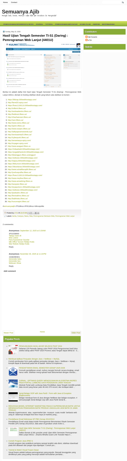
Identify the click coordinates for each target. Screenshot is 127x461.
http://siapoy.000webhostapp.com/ (21, 161)
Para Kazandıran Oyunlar (19, 240)
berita (14, 216)
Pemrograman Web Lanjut (64, 216)
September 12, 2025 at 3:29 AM (33, 231)
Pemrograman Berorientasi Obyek (18, 24)
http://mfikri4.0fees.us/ (17, 108)
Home (5, 2)
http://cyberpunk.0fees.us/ (18, 137)
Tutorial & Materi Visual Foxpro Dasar (24, 450)
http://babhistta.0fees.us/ (18, 199)
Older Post (76, 333)
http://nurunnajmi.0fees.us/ (18, 201)
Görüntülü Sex (15, 261)
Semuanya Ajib (20, 12)
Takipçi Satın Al (15, 236)
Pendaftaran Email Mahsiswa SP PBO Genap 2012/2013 (32, 419)
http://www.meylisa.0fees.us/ (19, 178)
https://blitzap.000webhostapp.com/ (22, 100)
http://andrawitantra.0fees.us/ (19, 111)
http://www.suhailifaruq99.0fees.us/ (22, 169)
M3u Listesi (13, 238)
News (26, 216)
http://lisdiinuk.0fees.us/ (17, 114)
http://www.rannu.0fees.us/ (18, 123)
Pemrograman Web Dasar (66, 24)
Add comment (10, 271)
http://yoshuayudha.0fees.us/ (19, 172)
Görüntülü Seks (15, 259)
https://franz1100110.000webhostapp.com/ (25, 105)
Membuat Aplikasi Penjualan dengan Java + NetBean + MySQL (34, 359)
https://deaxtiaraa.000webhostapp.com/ (24, 167)
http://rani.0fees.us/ (15, 120)
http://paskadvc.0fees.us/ (18, 193)
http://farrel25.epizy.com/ (18, 103)
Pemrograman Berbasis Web (43, 216)
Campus (20, 216)
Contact (14, 2)
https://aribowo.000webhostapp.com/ (23, 158)
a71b (16, 213)
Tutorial (49, 24)
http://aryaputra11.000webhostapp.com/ (24, 187)
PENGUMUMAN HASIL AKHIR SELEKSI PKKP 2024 (40, 346)
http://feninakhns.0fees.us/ (18, 196)
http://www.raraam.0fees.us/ (19, 129)
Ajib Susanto (92, 37)
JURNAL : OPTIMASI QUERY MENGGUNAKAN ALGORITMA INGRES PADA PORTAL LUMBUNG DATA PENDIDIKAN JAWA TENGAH (48, 382)
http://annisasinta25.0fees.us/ (20, 135)
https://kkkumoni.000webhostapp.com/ (23, 164)
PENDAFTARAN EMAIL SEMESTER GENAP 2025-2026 (42, 368)
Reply (11, 247)
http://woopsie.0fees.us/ (17, 184)
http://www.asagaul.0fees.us (19, 146)
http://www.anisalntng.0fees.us (20, 181)
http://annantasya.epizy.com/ (19, 140)
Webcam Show (15, 263)
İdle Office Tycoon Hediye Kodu (21, 242)
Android (96, 24)
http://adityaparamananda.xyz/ (20, 132)
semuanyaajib (9, 206)
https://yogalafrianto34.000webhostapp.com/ (26, 152)
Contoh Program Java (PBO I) (21, 441)
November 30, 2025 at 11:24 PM (33, 254)
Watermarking (108, 24)
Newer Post (8, 333)
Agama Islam (85, 24)
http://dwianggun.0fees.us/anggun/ (22, 155)
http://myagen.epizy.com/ (18, 143)
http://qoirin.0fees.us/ (16, 126)
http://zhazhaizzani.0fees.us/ (19, 117)
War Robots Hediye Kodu (19, 244)
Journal (39, 24)
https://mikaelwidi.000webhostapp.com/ (24, 149)
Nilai (30, 216)
